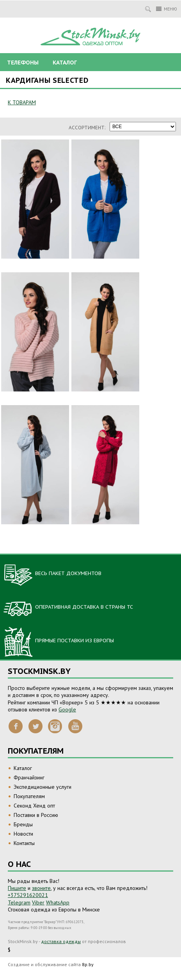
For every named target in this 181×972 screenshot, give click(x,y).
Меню (166, 9)
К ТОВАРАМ (22, 102)
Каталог (65, 62)
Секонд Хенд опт (34, 805)
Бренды (23, 824)
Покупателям (29, 796)
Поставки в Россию (36, 814)
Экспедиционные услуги (42, 786)
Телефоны (23, 62)
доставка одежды (61, 941)
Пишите (17, 888)
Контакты (24, 843)
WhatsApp (57, 902)
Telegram (19, 902)
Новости (23, 833)
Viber (38, 902)
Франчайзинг (29, 777)
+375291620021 (28, 895)
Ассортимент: (87, 127)
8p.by (88, 964)
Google (67, 709)
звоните (41, 888)
